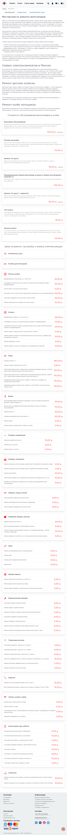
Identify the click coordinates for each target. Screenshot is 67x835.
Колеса (11, 312)
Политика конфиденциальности (45, 801)
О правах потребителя (42, 807)
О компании (7, 797)
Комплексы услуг (15, 253)
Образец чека (39, 805)
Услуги (5, 813)
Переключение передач (18, 598)
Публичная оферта (41, 803)
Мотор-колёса (14, 274)
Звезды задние (14, 574)
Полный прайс (8, 815)
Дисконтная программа (42, 797)
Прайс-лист (22, 12)
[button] (12, 3)
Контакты (6, 799)
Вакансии (6, 801)
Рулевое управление (16, 435)
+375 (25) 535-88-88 (49, 815)
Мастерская (9, 12)
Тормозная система (16, 640)
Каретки (11, 677)
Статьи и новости (8, 803)
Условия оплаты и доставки (43, 799)
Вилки (10, 396)
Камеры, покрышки (16, 459)
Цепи (10, 546)
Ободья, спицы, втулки (17, 493)
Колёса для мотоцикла (17, 263)
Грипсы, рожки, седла (17, 697)
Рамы (10, 356)
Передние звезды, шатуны (19, 516)
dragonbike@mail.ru (49, 818)
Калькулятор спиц (37, 12)
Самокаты (12, 773)
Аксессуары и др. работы (18, 726)
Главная (4, 8)
